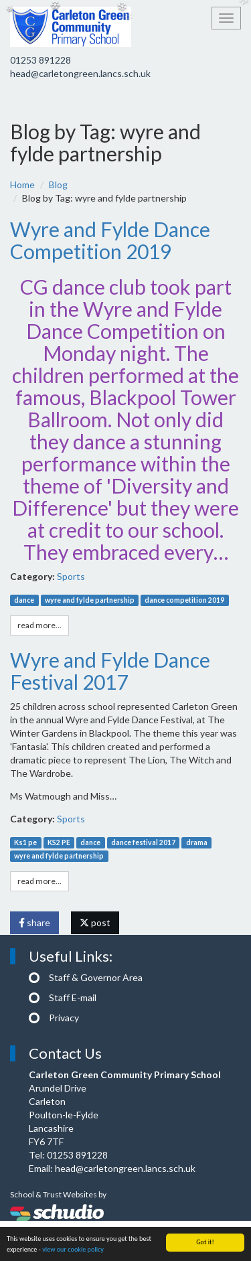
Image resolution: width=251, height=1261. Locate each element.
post (95, 922)
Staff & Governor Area (96, 977)
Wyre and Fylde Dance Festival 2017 (110, 671)
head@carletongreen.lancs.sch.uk (80, 73)
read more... (39, 625)
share (34, 922)
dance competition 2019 (184, 600)
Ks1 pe (25, 842)
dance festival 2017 (143, 842)
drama (196, 842)
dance (24, 600)
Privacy (64, 1017)
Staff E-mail (72, 997)
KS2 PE (59, 842)
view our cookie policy (73, 1250)
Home (22, 184)
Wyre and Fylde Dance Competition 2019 (110, 240)
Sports (71, 576)
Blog (58, 184)
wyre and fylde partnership (90, 600)
